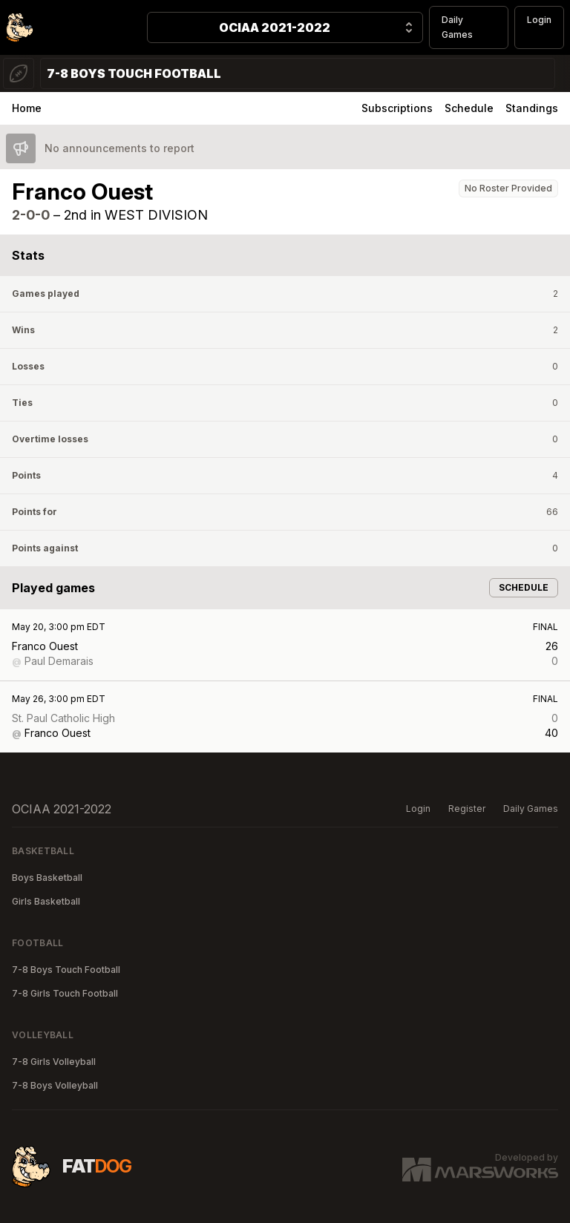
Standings (531, 108)
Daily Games (457, 27)
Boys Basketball (47, 877)
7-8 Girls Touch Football (65, 993)
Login (539, 19)
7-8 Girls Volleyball (54, 1061)
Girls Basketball (46, 901)
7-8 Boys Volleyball (55, 1085)
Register (466, 808)
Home (27, 108)
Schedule (469, 108)
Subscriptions (397, 108)
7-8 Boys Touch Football (66, 969)
